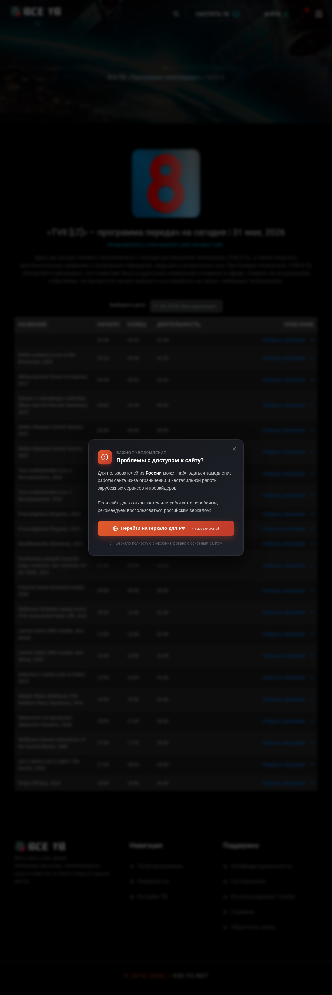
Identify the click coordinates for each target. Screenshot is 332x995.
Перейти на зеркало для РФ (166, 528)
